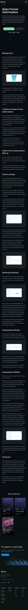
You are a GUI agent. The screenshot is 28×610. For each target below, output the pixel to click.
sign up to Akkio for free (15, 165)
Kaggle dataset (6, 180)
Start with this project (9, 28)
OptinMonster (18, 117)
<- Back (3, 4)
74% (19, 88)
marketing (20, 480)
